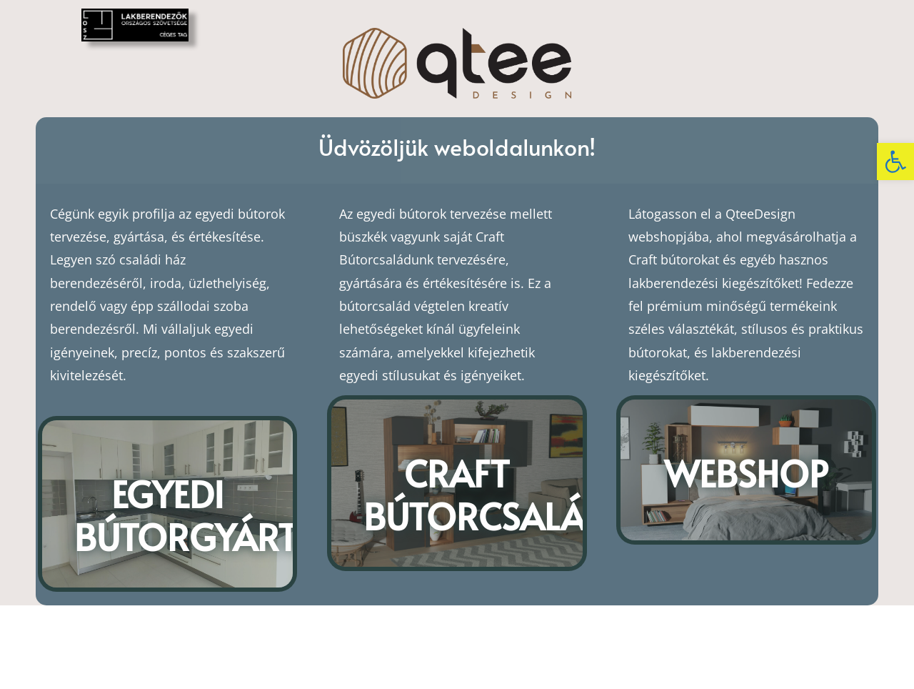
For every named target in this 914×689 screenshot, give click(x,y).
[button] (895, 161)
